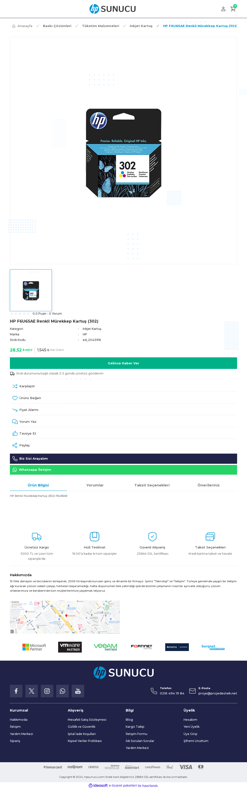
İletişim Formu (136, 734)
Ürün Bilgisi (38, 485)
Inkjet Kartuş (92, 329)
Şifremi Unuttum (196, 741)
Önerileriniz (209, 485)
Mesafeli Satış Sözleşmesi (87, 719)
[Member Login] (223, 9)
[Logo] (112, 9)
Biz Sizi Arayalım (30, 459)
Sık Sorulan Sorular (140, 741)
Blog (129, 719)
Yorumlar (95, 485)
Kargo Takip (135, 727)
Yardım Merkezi (21, 734)
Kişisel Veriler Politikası (85, 741)
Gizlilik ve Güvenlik (81, 727)
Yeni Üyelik (191, 727)
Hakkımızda (18, 719)
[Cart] (233, 9)
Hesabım (190, 719)
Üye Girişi (190, 734)
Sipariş (15, 741)
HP (85, 334)
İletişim (15, 727)
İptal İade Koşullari (82, 734)
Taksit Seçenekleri (152, 485)
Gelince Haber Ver (123, 363)
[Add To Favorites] (123, 398)
